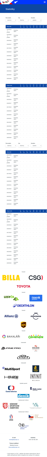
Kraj (19, 17)
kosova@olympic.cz (14, 447)
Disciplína (33, 17)
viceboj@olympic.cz (14, 439)
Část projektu (8, 17)
